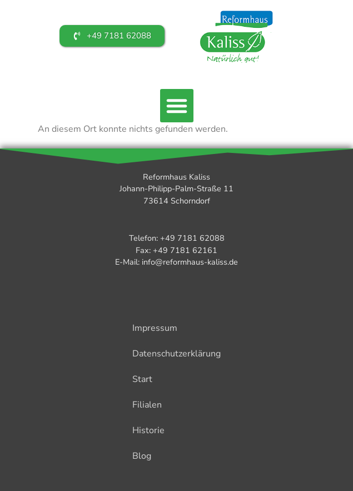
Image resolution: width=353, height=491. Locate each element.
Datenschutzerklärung (176, 354)
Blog (141, 456)
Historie (148, 430)
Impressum (154, 328)
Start (142, 379)
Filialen (147, 405)
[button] (176, 105)
